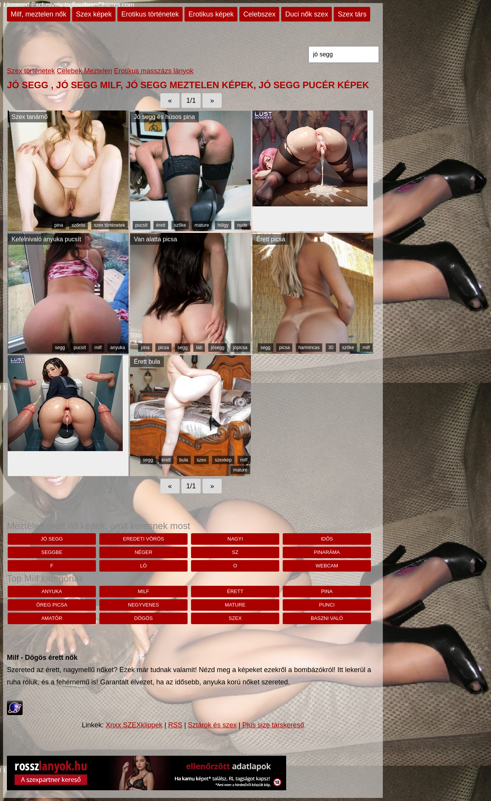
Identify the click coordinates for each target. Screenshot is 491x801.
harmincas (309, 347)
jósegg (217, 347)
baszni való (327, 618)
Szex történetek (31, 71)
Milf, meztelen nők (38, 14)
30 (330, 347)
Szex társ (352, 14)
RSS (175, 725)
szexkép (223, 460)
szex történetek (109, 225)
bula (184, 460)
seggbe (52, 552)
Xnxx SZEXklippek (133, 725)
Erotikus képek (211, 14)
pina (58, 225)
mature (201, 225)
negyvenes (143, 605)
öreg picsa (52, 605)
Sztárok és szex (212, 725)
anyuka (117, 347)
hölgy (223, 225)
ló (143, 566)
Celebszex (259, 14)
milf (98, 347)
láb (199, 347)
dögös (143, 618)
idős (327, 539)
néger (143, 552)
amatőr (52, 618)
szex (201, 460)
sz (235, 552)
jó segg (52, 539)
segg (60, 347)
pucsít (141, 225)
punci (326, 605)
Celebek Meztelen (84, 71)
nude (242, 225)
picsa (163, 347)
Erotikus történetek (150, 14)
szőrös (78, 225)
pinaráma (327, 552)
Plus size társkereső (273, 725)
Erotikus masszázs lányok (153, 71)
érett (160, 225)
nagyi (235, 539)
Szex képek (94, 14)
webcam (327, 566)
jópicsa (240, 347)
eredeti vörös (143, 539)
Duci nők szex (306, 14)
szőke (180, 225)
